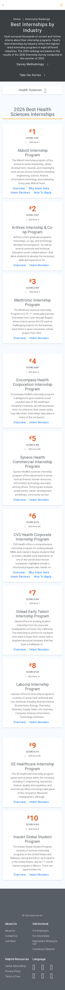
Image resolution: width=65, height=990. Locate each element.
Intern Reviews (20, 192)
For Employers (41, 930)
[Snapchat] (53, 976)
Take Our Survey (32, 75)
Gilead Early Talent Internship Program (32, 613)
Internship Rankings (37, 19)
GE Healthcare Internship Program (32, 766)
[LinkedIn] (44, 967)
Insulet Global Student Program (32, 839)
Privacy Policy (13, 971)
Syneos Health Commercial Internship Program (32, 462)
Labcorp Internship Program (32, 686)
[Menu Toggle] (3, 4)
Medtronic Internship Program (32, 302)
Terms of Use (12, 976)
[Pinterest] (44, 976)
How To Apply (43, 192)
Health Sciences (32, 90)
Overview (19, 188)
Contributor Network (44, 949)
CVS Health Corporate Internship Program (32, 537)
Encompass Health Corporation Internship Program (32, 384)
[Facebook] (36, 967)
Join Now (10, 941)
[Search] (61, 5)
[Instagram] (36, 976)
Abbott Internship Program (33, 152)
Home (17, 19)
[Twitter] (53, 967)
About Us (10, 930)
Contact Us (11, 936)
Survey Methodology (32, 64)
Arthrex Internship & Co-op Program (32, 229)
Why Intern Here (39, 188)
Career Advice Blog (15, 966)
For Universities (41, 936)
